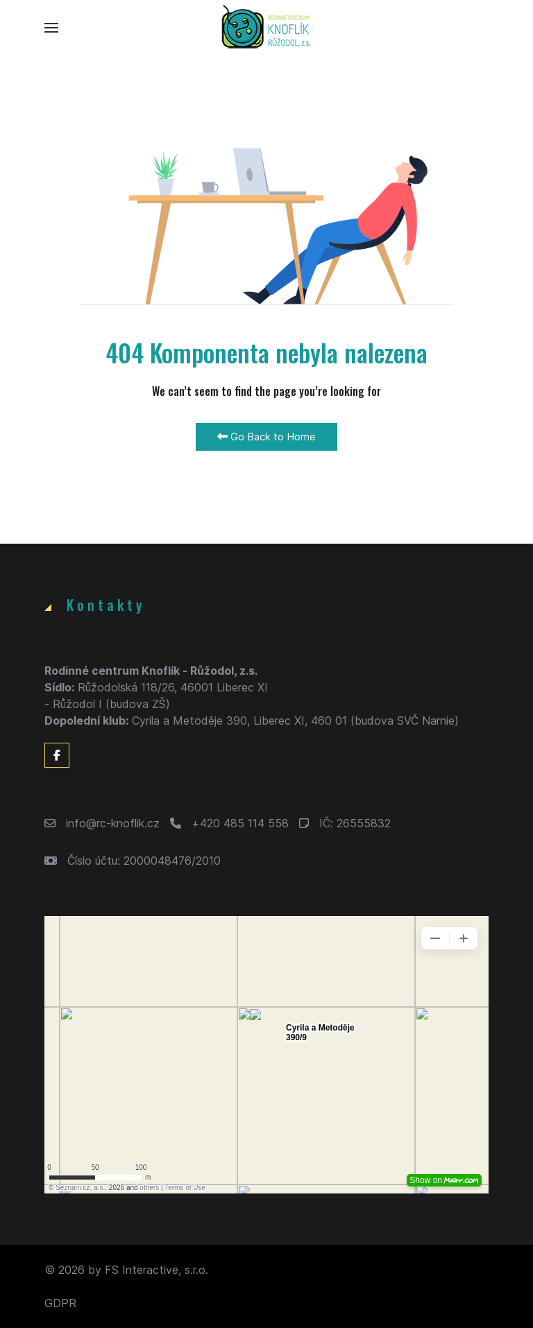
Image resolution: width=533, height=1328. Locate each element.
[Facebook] (56, 755)
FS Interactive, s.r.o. (156, 1270)
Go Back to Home (266, 436)
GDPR (60, 1303)
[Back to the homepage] (266, 27)
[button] (51, 27)
